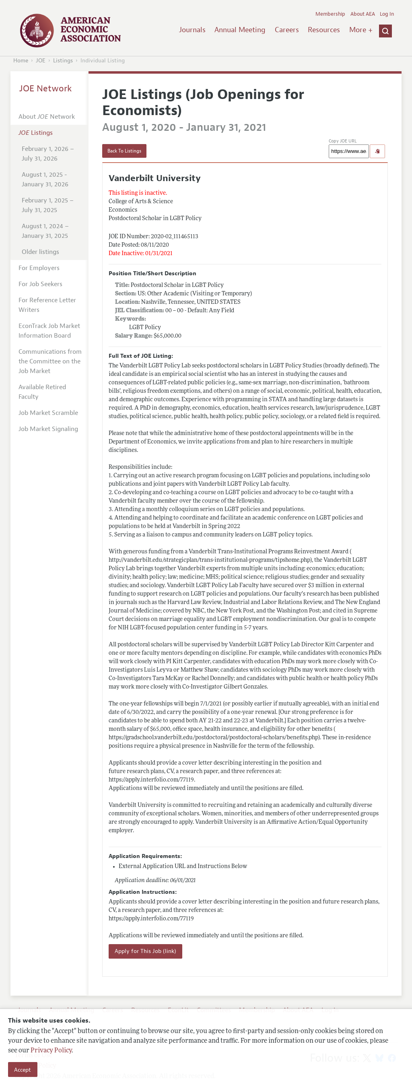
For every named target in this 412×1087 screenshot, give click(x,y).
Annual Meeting (240, 29)
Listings (63, 60)
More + (361, 29)
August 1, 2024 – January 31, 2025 (45, 231)
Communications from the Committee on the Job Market (50, 361)
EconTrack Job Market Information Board (49, 331)
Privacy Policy (51, 1051)
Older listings (40, 252)
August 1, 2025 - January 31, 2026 (45, 179)
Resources (324, 29)
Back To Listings (124, 151)
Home (20, 60)
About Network (47, 117)
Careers (287, 29)
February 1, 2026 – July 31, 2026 (48, 154)
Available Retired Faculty (42, 392)
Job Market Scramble (48, 413)
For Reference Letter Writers (47, 305)
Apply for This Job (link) (145, 951)
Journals (192, 29)
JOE (40, 60)
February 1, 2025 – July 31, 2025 (48, 205)
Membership (330, 14)
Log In (387, 14)
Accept (22, 1069)
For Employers (39, 268)
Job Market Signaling (48, 429)
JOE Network (45, 88)
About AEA (362, 14)
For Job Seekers (40, 284)
